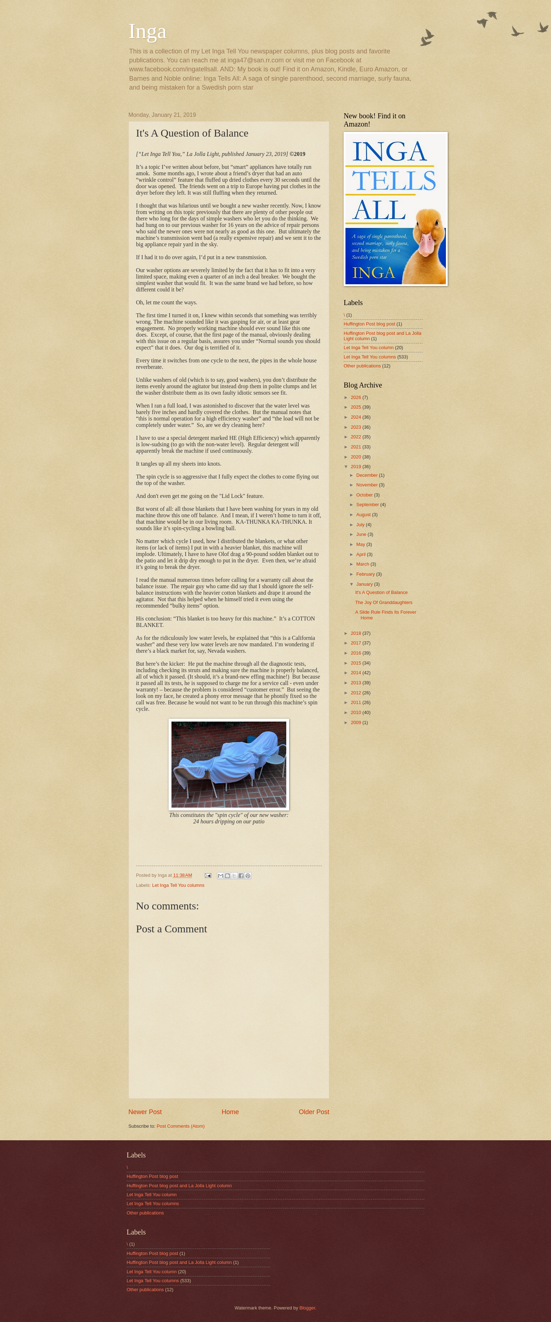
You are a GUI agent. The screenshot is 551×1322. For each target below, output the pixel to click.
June (362, 534)
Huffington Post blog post (369, 324)
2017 (356, 643)
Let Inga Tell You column (369, 347)
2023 (356, 427)
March (363, 564)
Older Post (314, 1112)
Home (230, 1112)
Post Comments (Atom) (181, 1126)
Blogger (307, 1308)
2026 (356, 397)
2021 (356, 447)
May (361, 544)
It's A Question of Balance (381, 592)
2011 (356, 702)
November (367, 485)
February (366, 574)
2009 (356, 722)
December (367, 475)
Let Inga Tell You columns (178, 885)
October (365, 495)
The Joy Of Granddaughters (384, 602)
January (365, 584)
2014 (356, 672)
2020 (356, 457)
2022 (356, 436)
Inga (147, 31)
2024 (356, 417)
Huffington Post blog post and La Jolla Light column (179, 1185)
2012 (356, 692)
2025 (356, 407)
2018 (356, 633)
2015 (356, 663)
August (364, 514)
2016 (356, 653)
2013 (356, 682)
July (361, 524)
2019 (356, 466)
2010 (356, 712)
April (361, 554)
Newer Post (145, 1112)
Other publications (362, 365)
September (368, 504)
